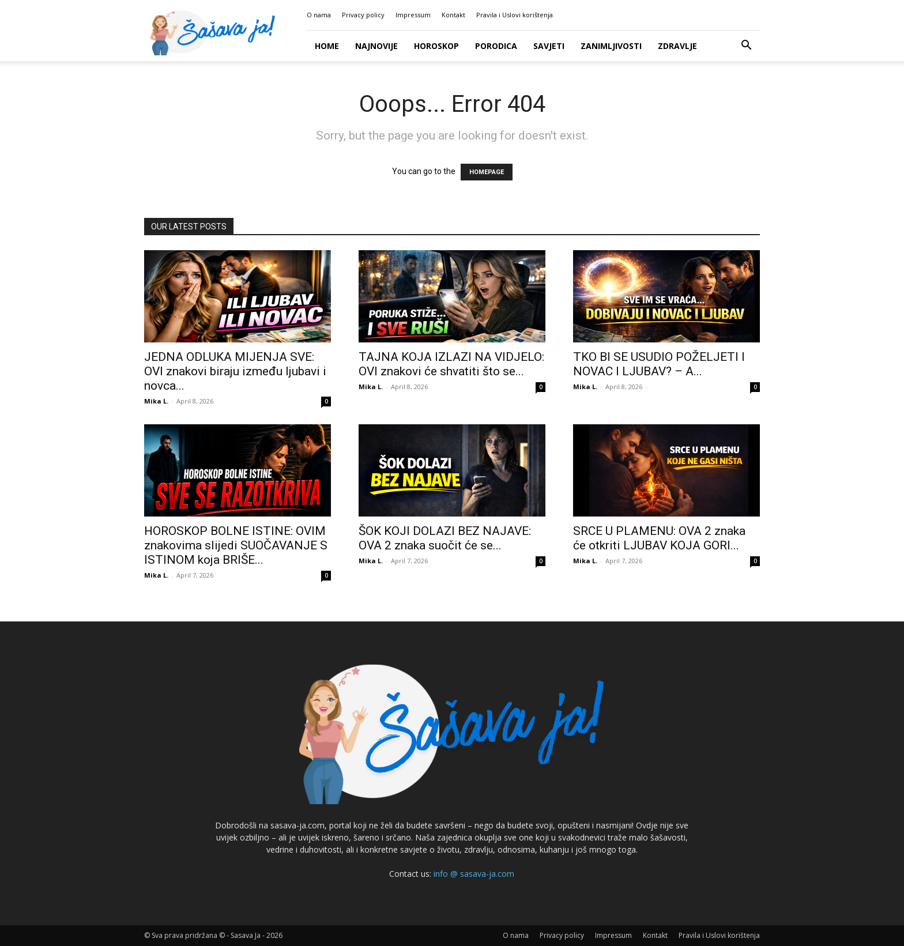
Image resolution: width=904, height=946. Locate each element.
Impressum (413, 14)
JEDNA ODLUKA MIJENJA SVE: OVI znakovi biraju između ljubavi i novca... (235, 371)
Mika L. (156, 401)
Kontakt (453, 14)
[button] (746, 46)
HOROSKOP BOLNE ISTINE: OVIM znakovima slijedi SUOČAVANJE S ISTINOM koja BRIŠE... (235, 545)
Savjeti (548, 45)
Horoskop (436, 45)
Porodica (496, 45)
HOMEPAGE (486, 172)
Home (327, 45)
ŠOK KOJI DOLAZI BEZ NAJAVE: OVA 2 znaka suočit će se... (445, 538)
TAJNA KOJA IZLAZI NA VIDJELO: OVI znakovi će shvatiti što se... (451, 364)
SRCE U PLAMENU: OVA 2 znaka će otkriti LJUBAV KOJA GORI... (659, 538)
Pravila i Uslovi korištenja (514, 14)
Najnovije (376, 45)
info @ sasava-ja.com (474, 873)
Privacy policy (363, 14)
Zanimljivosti (611, 45)
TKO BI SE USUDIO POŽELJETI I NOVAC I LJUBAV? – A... (659, 364)
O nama (319, 14)
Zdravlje (677, 45)
